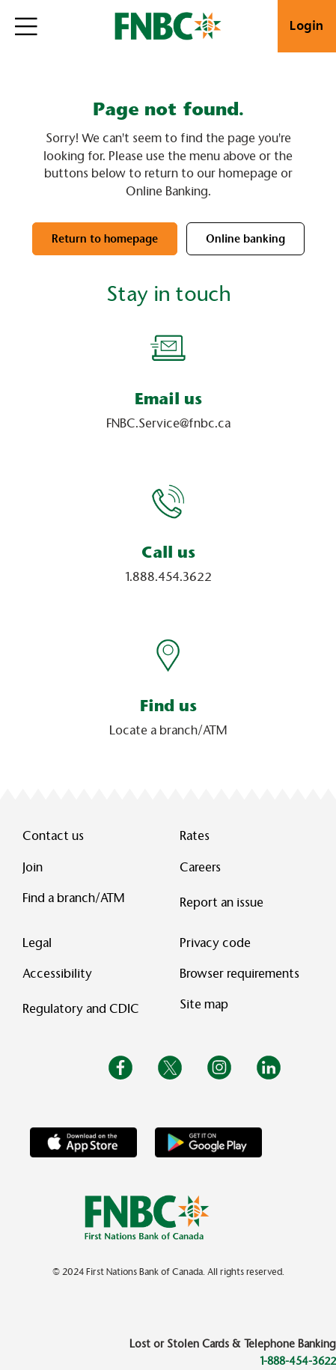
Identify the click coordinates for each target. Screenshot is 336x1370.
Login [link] (307, 26)
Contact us (53, 836)
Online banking (245, 239)
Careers (200, 867)
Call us (168, 552)
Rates (195, 836)
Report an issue (221, 902)
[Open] (26, 26)
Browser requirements (239, 973)
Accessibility (57, 973)
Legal (37, 943)
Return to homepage (105, 239)
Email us (168, 399)
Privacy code (215, 943)
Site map (204, 1004)
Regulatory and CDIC (83, 1009)
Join (32, 867)
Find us (168, 705)
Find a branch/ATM (73, 898)
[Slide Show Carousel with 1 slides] (168, 544)
